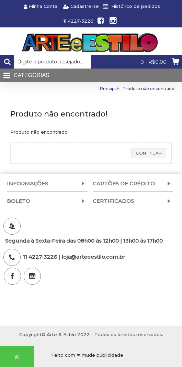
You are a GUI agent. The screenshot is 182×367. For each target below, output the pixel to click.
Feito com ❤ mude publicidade (87, 355)
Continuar (149, 153)
